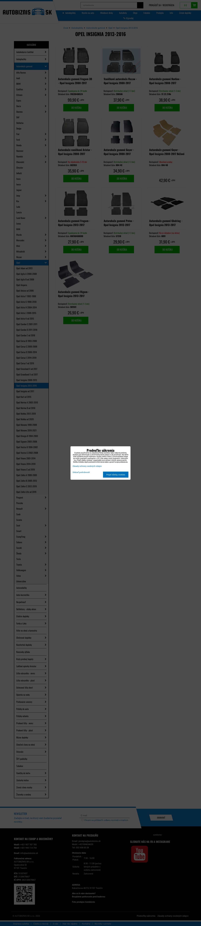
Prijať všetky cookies (115, 474)
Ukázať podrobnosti (81, 472)
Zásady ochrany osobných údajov (87, 466)
